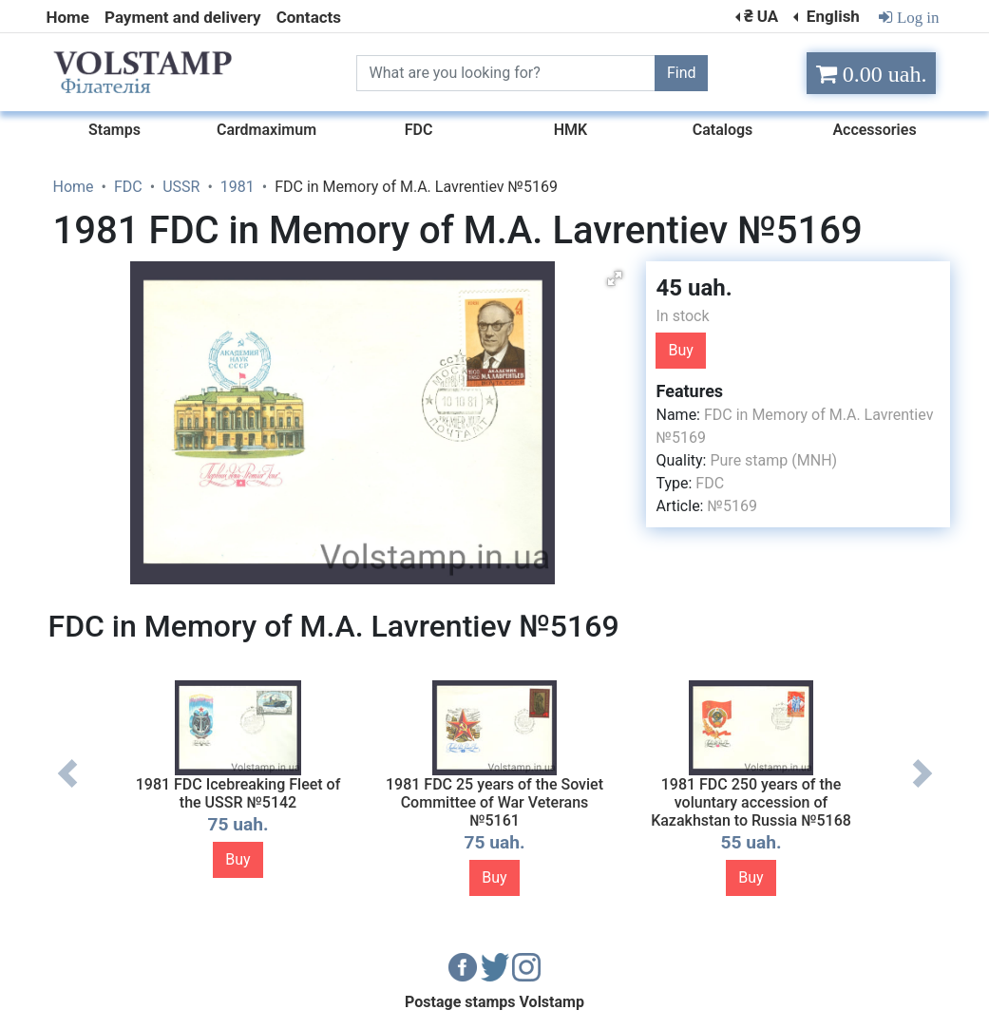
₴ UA (761, 16)
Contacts (308, 17)
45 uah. (694, 288)
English (831, 16)
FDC (709, 483)
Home (68, 17)
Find (681, 73)
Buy (680, 350)
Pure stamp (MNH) (773, 460)
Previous (67, 787)
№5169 (731, 506)
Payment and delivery (183, 17)
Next (922, 787)
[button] (614, 278)
